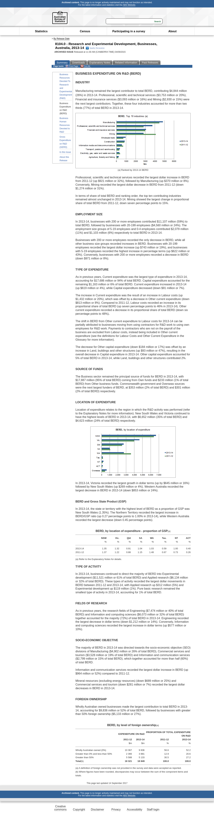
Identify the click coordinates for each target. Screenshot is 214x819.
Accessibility (134, 809)
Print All (85, 66)
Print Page (71, 66)
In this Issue (65, 152)
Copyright (79, 809)
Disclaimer (97, 809)
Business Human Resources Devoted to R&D (65, 125)
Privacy (116, 809)
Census (85, 31)
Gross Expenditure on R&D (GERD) (65, 142)
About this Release (64, 159)
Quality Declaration (95, 48)
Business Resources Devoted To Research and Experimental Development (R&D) (66, 86)
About (172, 31)
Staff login (153, 809)
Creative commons (60, 808)
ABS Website (129, 5)
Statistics (41, 31)
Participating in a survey (128, 31)
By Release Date (62, 38)
